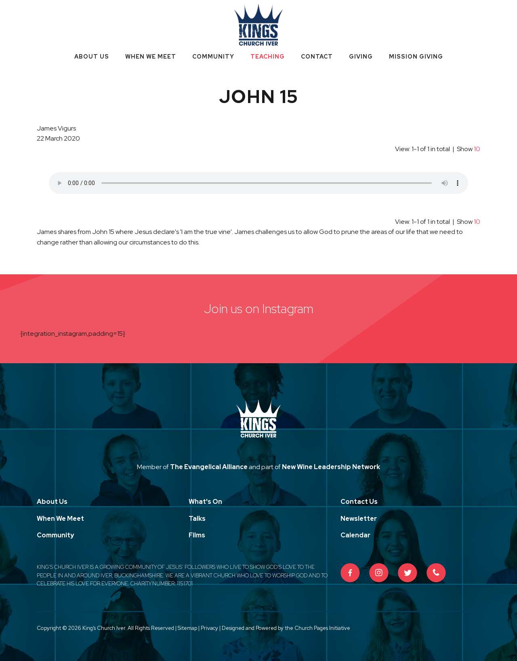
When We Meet (150, 56)
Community (213, 56)
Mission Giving (416, 56)
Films (197, 535)
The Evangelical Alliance (209, 467)
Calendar (355, 535)
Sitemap (187, 628)
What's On (205, 501)
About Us (91, 56)
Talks (197, 518)
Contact (317, 56)
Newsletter (358, 518)
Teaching (267, 56)
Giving (361, 56)
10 (477, 149)
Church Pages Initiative (322, 628)
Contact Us (359, 501)
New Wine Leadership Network (331, 467)
